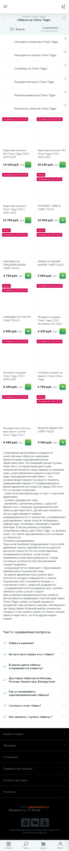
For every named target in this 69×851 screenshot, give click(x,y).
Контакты (34, 791)
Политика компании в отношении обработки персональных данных (34, 831)
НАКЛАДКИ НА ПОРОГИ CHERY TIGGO (17, 319)
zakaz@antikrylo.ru (38, 806)
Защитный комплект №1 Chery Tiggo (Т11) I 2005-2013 (52, 154)
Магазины (34, 745)
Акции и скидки (34, 734)
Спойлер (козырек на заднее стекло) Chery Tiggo (50, 376)
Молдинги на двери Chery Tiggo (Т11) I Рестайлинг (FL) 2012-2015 (50, 322)
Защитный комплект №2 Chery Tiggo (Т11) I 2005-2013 (16, 154)
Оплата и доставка (34, 780)
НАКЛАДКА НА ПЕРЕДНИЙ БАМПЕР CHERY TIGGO (14, 265)
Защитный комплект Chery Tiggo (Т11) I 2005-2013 (15, 209)
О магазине (34, 757)
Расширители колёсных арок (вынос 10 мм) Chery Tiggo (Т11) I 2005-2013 (16, 433)
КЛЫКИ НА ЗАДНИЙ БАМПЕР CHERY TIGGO (51, 263)
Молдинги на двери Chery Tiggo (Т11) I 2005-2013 (14, 376)
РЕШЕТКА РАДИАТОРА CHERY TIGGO (50, 430)
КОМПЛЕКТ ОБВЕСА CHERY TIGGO (49, 207)
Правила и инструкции (34, 768)
